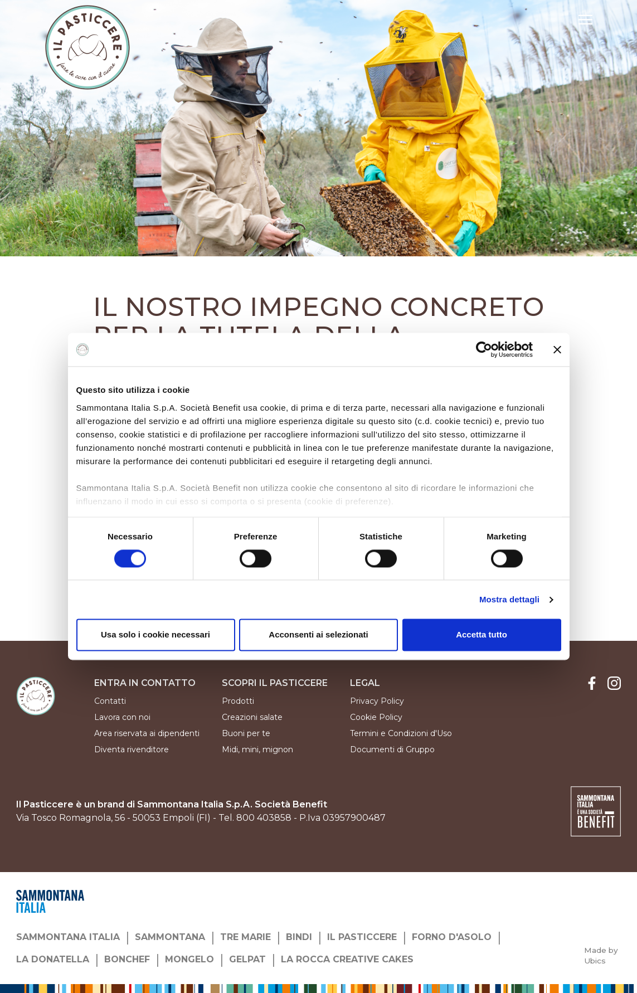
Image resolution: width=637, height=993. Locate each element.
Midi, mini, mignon (257, 749)
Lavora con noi (122, 717)
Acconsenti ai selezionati (318, 635)
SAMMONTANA (170, 937)
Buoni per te (246, 733)
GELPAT (247, 959)
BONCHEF (127, 959)
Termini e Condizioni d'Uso (401, 733)
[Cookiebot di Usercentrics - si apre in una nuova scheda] (484, 349)
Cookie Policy (376, 717)
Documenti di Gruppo (392, 749)
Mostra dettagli (509, 599)
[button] (586, 21)
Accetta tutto (481, 635)
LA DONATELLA (52, 959)
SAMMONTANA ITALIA (68, 937)
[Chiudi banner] (557, 349)
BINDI (299, 937)
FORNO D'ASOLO (452, 937)
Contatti (110, 701)
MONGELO (189, 959)
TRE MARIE (245, 937)
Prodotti (238, 701)
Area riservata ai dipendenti (147, 733)
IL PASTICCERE (362, 937)
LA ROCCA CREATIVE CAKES (347, 959)
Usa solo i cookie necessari (155, 635)
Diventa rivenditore (131, 749)
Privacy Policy (377, 701)
